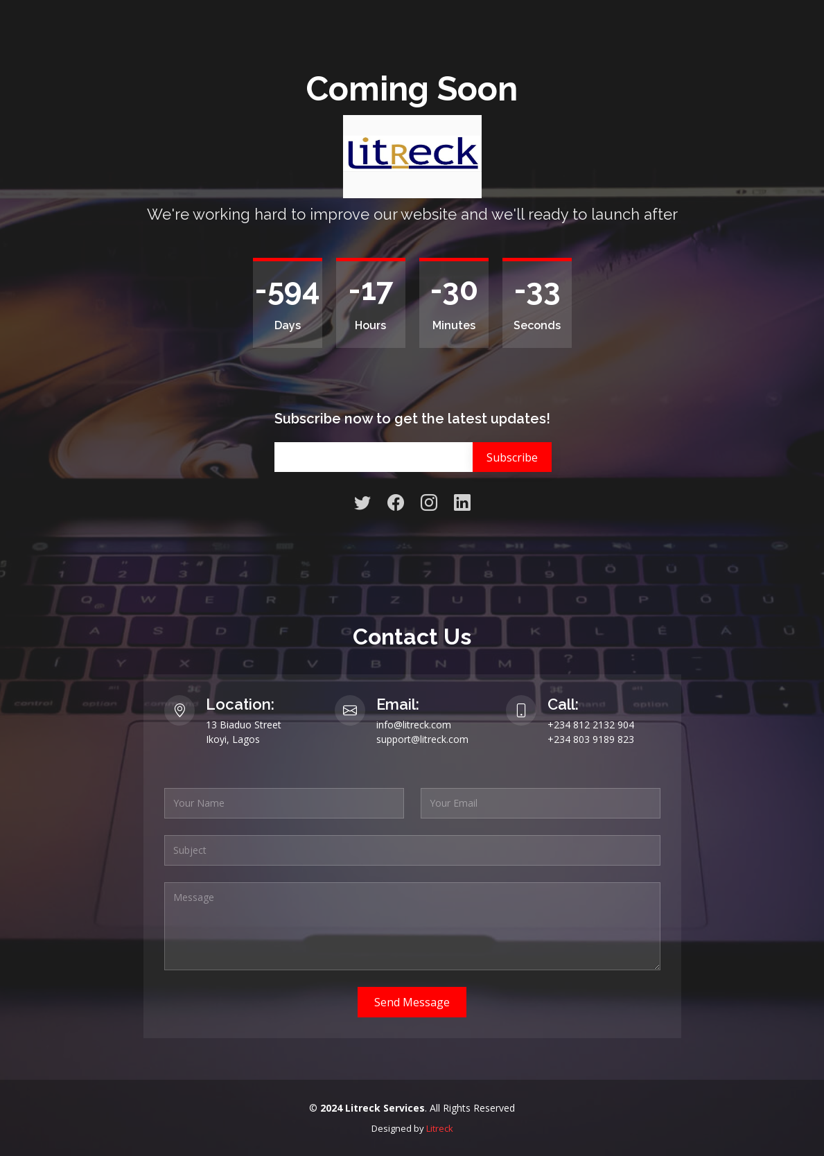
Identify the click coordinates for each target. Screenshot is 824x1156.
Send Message (412, 1002)
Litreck (439, 1128)
